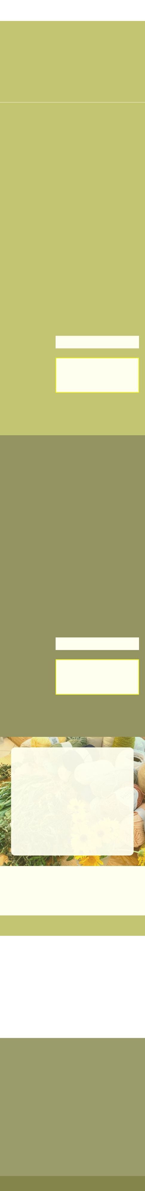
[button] (24, 31)
